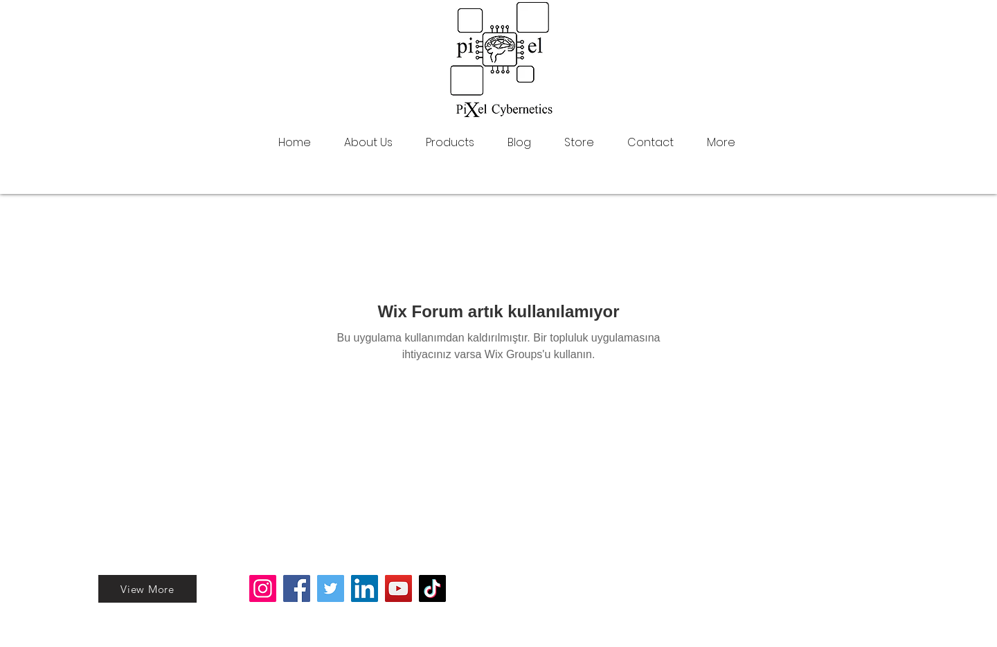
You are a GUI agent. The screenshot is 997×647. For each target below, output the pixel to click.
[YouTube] (398, 588)
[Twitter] (330, 588)
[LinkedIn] (364, 588)
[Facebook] (296, 588)
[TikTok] (432, 588)
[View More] (147, 589)
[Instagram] (262, 588)
